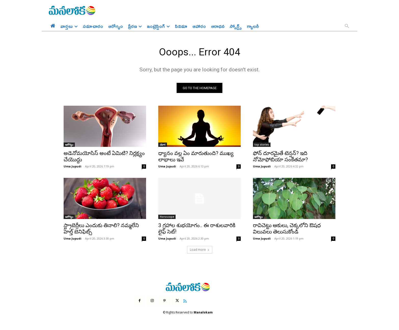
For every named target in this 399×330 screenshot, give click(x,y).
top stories (261, 145)
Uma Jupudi (72, 167)
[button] (347, 26)
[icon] (185, 301)
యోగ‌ (162, 145)
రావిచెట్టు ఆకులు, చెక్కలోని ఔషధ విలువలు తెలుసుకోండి (287, 229)
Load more (199, 250)
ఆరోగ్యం (69, 145)
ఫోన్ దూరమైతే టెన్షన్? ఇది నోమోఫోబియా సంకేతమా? (280, 157)
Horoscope (167, 217)
